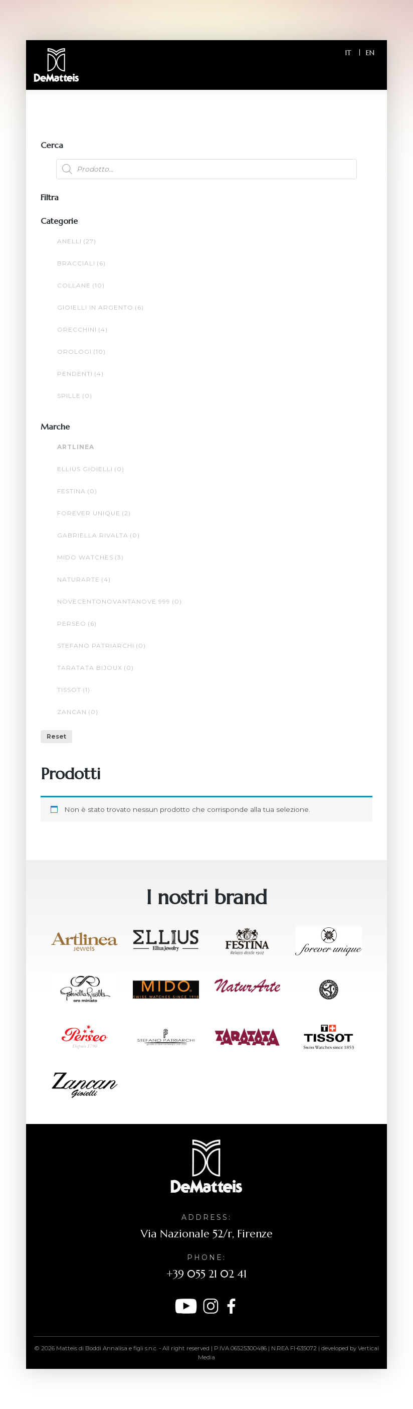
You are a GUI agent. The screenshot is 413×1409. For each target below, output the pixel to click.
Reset (56, 736)
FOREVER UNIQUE (94, 513)
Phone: (206, 1257)
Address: (206, 1217)
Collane (81, 285)
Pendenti (80, 373)
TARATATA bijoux (95, 667)
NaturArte (84, 579)
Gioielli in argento (100, 307)
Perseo (77, 623)
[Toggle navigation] (365, 71)
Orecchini (82, 329)
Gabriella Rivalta (98, 535)
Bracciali (81, 263)
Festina (77, 491)
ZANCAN (77, 712)
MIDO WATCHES (90, 557)
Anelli (76, 241)
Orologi (81, 351)
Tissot (73, 689)
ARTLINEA (75, 447)
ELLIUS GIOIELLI (90, 469)
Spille (74, 395)
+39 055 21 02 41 (206, 1274)
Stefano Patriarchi (101, 645)
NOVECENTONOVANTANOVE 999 (119, 601)
